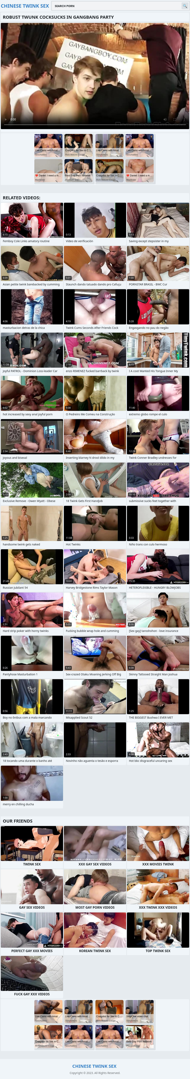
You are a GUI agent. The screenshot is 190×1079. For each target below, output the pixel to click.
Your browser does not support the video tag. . (95, 76)
